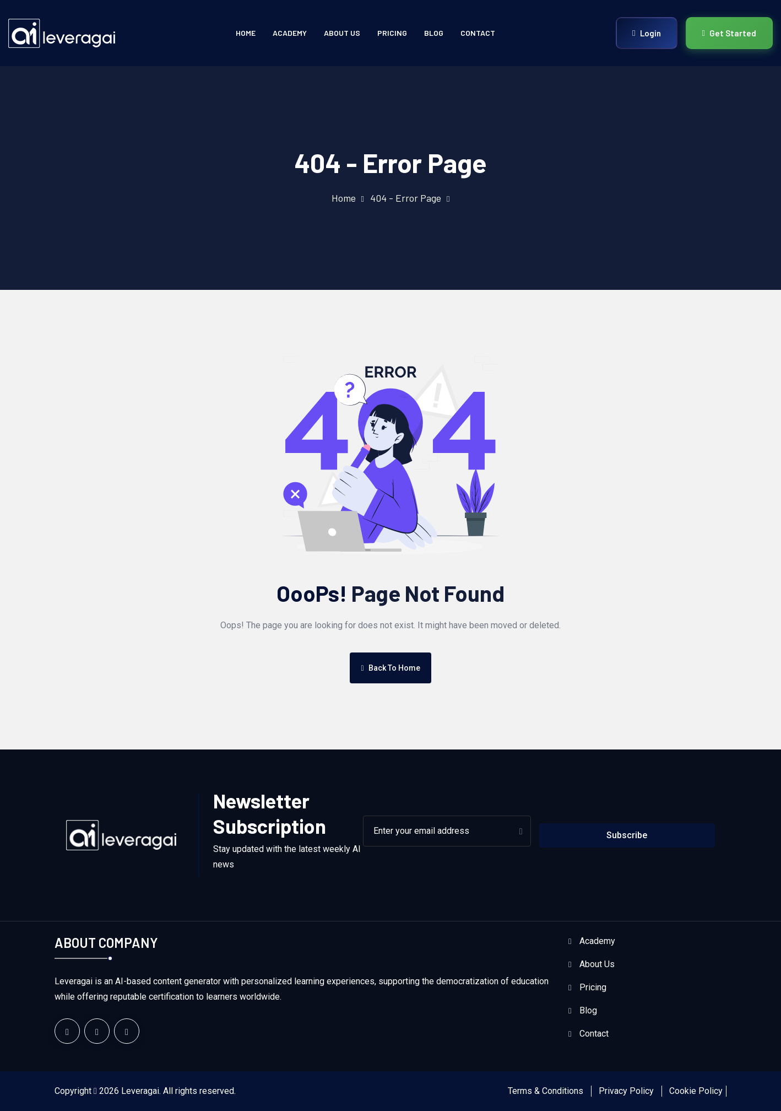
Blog (433, 32)
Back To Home (390, 668)
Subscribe (626, 835)
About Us (342, 32)
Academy (290, 32)
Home (246, 32)
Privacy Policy (626, 1091)
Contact (477, 32)
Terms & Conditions (545, 1091)
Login (646, 33)
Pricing (392, 32)
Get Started (729, 33)
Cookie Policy (696, 1091)
